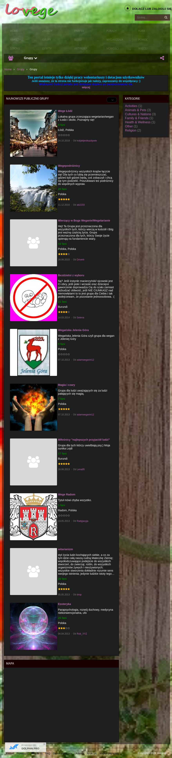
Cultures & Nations (138, 114)
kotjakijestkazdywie (87, 140)
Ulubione (79, 753)
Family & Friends (136, 118)
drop (79, 594)
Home (8, 69)
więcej (86, 87)
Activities (131, 106)
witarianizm (65, 549)
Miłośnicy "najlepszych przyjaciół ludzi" (84, 439)
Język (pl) (92, 753)
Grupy (30, 58)
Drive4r (80, 259)
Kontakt (10, 753)
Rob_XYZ (82, 633)
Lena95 (81, 469)
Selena (80, 317)
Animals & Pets (135, 110)
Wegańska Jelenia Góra (73, 330)
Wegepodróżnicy (69, 165)
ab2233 (81, 204)
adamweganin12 (85, 359)
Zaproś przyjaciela (62, 753)
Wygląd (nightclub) (109, 753)
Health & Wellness (137, 122)
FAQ (47, 753)
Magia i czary (66, 384)
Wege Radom (66, 494)
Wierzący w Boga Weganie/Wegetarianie (84, 220)
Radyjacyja (82, 521)
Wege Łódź (65, 111)
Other (129, 126)
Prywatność (23, 753)
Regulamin (37, 753)
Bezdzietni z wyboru (71, 275)
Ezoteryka (64, 604)
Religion (130, 130)
